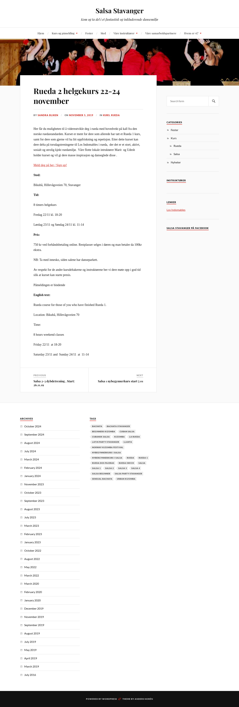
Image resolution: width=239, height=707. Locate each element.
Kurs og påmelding (63, 33)
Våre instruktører (124, 33)
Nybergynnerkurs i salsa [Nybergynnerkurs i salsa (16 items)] (107, 458)
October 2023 (32, 492)
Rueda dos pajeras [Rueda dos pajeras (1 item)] (103, 463)
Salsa (177, 154)
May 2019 (30, 649)
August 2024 (32, 442)
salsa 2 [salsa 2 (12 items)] (109, 468)
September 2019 (34, 625)
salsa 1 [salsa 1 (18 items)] (96, 468)
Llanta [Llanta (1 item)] (128, 442)
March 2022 (31, 575)
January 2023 (32, 542)
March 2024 (31, 459)
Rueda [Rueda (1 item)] (130, 458)
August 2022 (32, 558)
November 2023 (34, 484)
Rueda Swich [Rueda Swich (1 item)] (126, 463)
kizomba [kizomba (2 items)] (119, 437)
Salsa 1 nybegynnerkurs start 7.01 (120, 381)
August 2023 (32, 509)
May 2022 (30, 567)
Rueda (115, 115)
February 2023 (33, 534)
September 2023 (34, 500)
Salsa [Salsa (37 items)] (142, 463)
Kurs (106, 115)
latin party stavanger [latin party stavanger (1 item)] (105, 442)
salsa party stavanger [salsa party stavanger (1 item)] (128, 473)
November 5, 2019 (81, 115)
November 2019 (34, 616)
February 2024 (33, 467)
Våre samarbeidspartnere (160, 33)
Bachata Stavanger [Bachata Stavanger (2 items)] (118, 426)
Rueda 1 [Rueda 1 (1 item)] (143, 458)
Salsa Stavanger (120, 10)
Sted (103, 33)
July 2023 (30, 517)
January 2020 (32, 600)
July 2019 (30, 641)
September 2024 (34, 434)
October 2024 (32, 426)
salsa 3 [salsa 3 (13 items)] (122, 468)
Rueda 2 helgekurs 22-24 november (76, 96)
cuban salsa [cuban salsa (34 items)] (127, 431)
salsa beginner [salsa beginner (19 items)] (101, 473)
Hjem (41, 33)
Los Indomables (176, 209)
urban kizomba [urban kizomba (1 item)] (126, 479)
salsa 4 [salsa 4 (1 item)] (135, 468)
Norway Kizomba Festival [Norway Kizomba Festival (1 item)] (107, 447)
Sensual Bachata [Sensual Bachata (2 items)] (102, 479)
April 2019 (30, 658)
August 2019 (32, 633)
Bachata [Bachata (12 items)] (97, 426)
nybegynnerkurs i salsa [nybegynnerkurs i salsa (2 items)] (106, 452)
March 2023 (31, 525)
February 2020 (33, 592)
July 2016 (30, 674)
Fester (89, 33)
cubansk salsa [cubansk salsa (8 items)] (101, 437)
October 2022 (32, 550)
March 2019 (31, 666)
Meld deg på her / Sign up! (50, 165)
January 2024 (32, 475)
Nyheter (176, 162)
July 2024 (30, 451)
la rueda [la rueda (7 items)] (134, 437)
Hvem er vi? (191, 33)
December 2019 (33, 608)
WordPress (109, 699)
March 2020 (31, 583)
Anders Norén (144, 699)
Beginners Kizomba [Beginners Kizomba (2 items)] (103, 431)
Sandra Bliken (48, 115)
